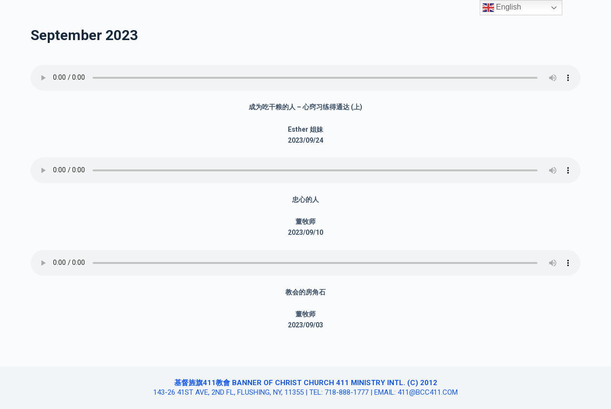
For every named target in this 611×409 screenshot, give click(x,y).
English (502, 7)
